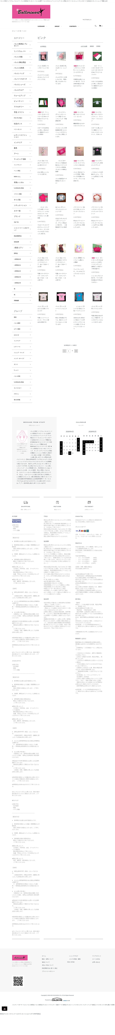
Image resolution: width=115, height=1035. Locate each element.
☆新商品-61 (18, 274)
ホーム (13, 31)
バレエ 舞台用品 (20, 62)
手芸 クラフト (19, 112)
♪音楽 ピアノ (18, 255)
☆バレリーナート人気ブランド (20, 234)
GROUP (57, 26)
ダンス (16, 382)
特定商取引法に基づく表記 (58, 990)
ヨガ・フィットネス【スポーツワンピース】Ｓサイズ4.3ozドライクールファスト (97, 70)
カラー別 (20, 31)
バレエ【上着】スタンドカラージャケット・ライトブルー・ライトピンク (97, 116)
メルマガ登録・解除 (80, 981)
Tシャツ (17, 389)
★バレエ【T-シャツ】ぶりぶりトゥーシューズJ (61, 209)
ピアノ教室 (18, 343)
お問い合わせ (98, 984)
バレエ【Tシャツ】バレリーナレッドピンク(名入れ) (79, 163)
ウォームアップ (19, 96)
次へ (75, 350)
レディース (18, 363)
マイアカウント (87, 19)
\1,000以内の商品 (20, 191)
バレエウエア (19, 90)
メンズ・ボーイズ (20, 376)
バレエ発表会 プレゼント (20, 45)
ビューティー (19, 101)
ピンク (26, 31)
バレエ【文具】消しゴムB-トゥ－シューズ (61, 68)
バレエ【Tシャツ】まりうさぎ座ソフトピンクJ (43, 308)
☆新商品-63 (18, 287)
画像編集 (17, 313)
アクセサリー (19, 107)
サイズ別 (17, 204)
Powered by (57, 1019)
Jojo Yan (17, 227)
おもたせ (17, 350)
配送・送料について (56, 981)
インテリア (18, 144)
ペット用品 (18, 173)
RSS (75, 984)
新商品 (16, 261)
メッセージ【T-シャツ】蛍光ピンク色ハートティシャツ (79, 308)
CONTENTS (72, 26)
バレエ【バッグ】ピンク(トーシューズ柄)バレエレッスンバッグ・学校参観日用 (61, 116)
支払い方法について (56, 987)
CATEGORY (41, 26)
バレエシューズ (19, 84)
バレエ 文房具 (19, 68)
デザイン (17, 415)
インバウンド (19, 166)
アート (16, 155)
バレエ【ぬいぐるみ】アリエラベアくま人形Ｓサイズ (43, 163)
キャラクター (19, 408)
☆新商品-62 (18, 280)
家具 (15, 149)
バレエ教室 (18, 337)
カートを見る (98, 981)
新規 (15, 330)
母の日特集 (18, 421)
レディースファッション (20, 137)
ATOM (80, 984)
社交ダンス (18, 124)
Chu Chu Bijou (19, 118)
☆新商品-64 (18, 293)
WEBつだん (18, 179)
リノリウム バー (20, 51)
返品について (55, 984)
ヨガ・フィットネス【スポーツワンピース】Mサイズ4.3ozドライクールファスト (43, 116)
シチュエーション (20, 209)
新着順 (98, 46)
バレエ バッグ (19, 73)
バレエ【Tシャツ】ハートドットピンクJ (61, 308)
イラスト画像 (19, 198)
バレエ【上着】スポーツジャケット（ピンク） (79, 114)
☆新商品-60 (18, 267)
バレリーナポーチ (20, 79)
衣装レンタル (19, 185)
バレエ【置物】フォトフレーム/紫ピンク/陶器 (79, 260)
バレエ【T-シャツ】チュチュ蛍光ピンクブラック (97, 163)
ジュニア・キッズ (20, 369)
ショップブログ (78, 977)
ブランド (17, 221)
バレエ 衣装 (18, 57)
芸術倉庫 (17, 249)
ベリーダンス (19, 130)
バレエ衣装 (18, 395)
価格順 (92, 46)
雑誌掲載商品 (19, 242)
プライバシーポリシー (57, 993)
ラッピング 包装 (20, 160)
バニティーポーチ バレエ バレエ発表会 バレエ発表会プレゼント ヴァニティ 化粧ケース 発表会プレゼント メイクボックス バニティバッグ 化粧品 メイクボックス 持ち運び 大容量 (57, 1024)
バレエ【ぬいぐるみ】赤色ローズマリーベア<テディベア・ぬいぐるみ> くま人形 (43, 262)
